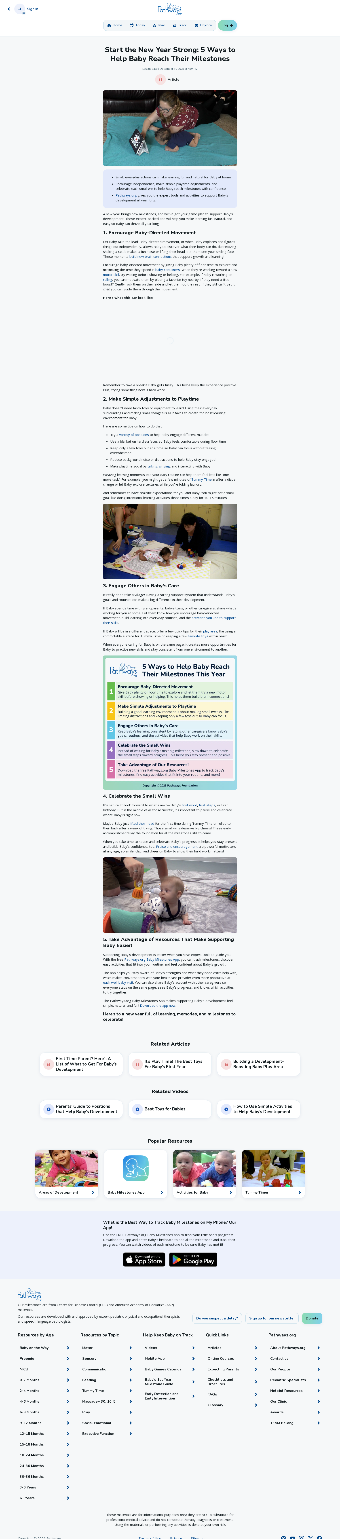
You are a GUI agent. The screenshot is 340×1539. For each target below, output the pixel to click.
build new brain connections (150, 256)
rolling (107, 279)
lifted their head (142, 823)
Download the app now (157, 1005)
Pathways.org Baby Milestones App (151, 959)
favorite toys (198, 636)
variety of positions (134, 434)
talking (152, 466)
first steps (207, 805)
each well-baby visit (118, 982)
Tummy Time (201, 479)
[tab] (114, 25)
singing (164, 466)
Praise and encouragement (177, 846)
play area (210, 631)
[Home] (170, 9)
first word (189, 805)
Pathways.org (126, 195)
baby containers (167, 269)
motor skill (111, 274)
